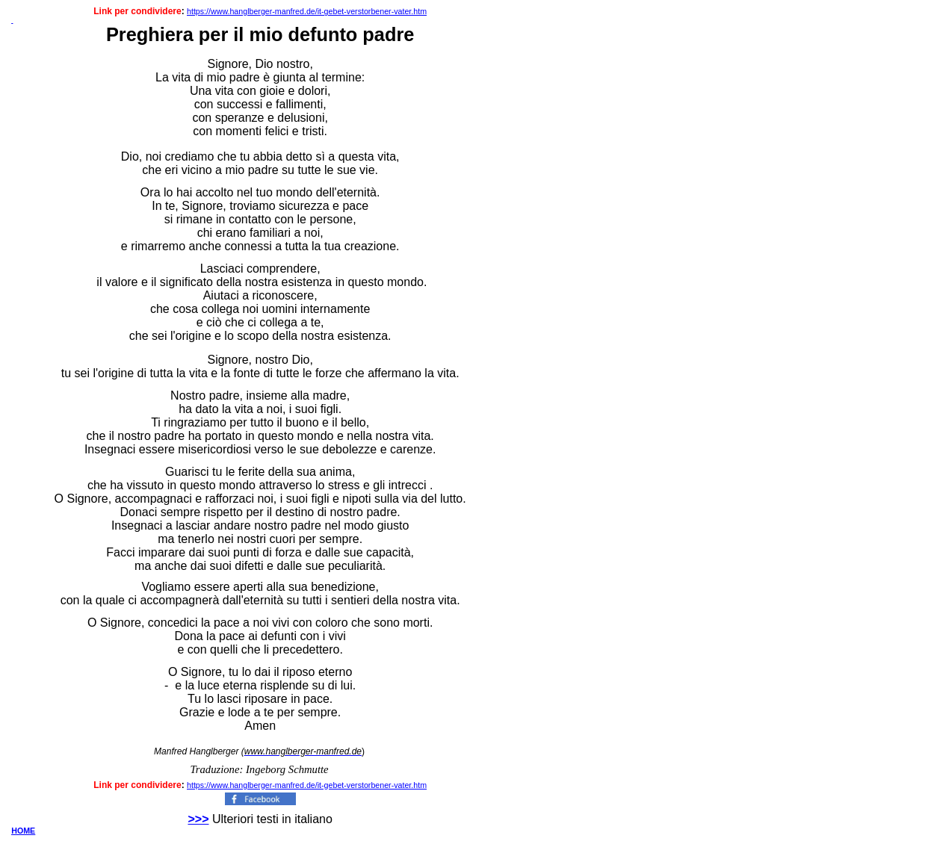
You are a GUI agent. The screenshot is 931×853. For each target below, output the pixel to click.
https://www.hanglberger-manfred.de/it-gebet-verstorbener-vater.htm (307, 11)
